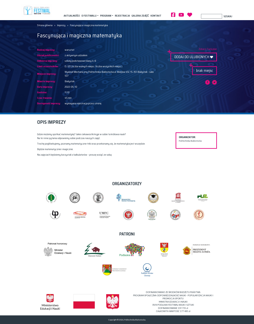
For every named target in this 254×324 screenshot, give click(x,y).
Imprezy (61, 25)
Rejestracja (122, 16)
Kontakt (155, 16)
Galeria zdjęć (140, 16)
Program (105, 16)
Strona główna (44, 25)
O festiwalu (89, 16)
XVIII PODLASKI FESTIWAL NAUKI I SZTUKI (37, 10)
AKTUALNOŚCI (72, 16)
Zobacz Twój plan (208, 49)
